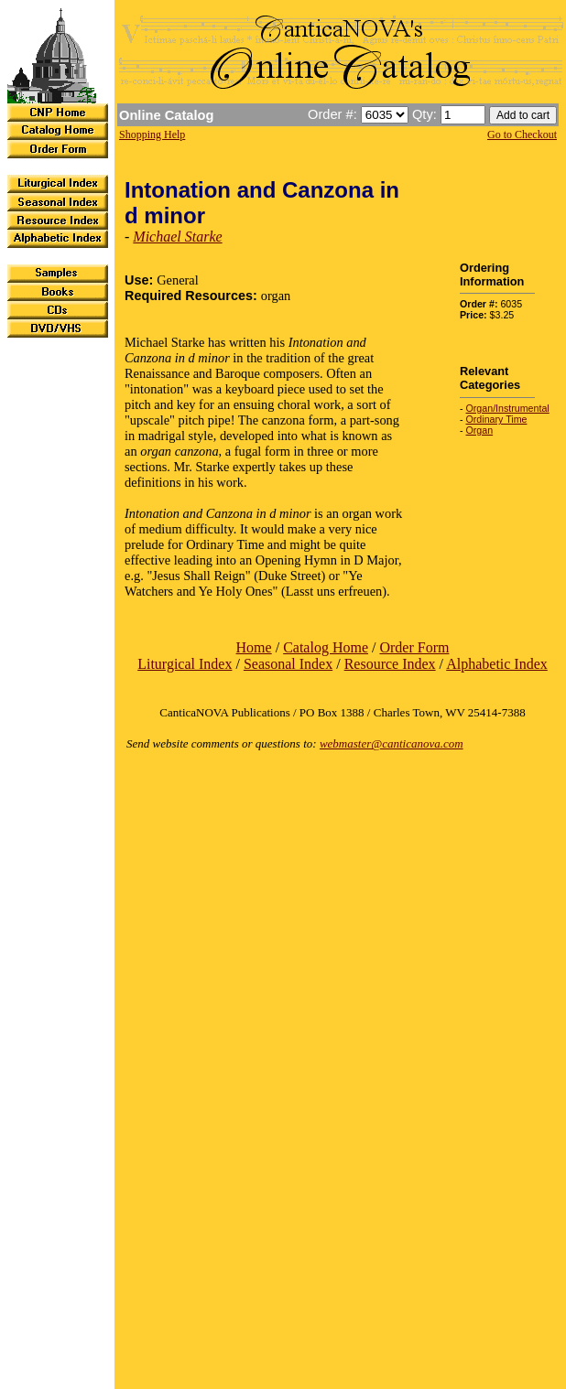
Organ (480, 430)
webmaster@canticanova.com (391, 743)
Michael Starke (177, 236)
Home (254, 647)
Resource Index (390, 664)
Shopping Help (152, 134)
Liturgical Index (184, 664)
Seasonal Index (288, 664)
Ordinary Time (497, 419)
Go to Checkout (522, 134)
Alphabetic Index (497, 664)
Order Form (414, 647)
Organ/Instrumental (508, 408)
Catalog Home (325, 647)
